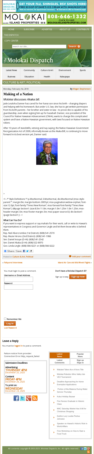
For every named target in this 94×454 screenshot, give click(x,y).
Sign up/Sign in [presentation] (80, 361)
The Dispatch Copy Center (11, 38)
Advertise (47, 29)
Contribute (82, 29)
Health (47, 76)
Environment (65, 70)
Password (8, 283)
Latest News (11, 70)
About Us (65, 29)
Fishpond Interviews (13, 262)
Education (29, 76)
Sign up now (77, 276)
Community (29, 70)
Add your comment (80, 256)
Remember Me (12, 319)
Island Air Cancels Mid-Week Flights (74, 262)
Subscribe (29, 29)
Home (11, 29)
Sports (83, 70)
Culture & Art (47, 70)
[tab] (59, 355)
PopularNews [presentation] (80, 355)
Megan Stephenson (82, 89)
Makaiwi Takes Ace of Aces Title (70, 369)
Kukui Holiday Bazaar (66, 396)
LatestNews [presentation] (59, 355)
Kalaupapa (65, 76)
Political (34, 82)
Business (11, 76)
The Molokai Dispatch (47, 58)
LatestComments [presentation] (59, 361)
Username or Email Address (17, 275)
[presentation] (18, 303)
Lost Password (10, 328)
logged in (18, 346)
